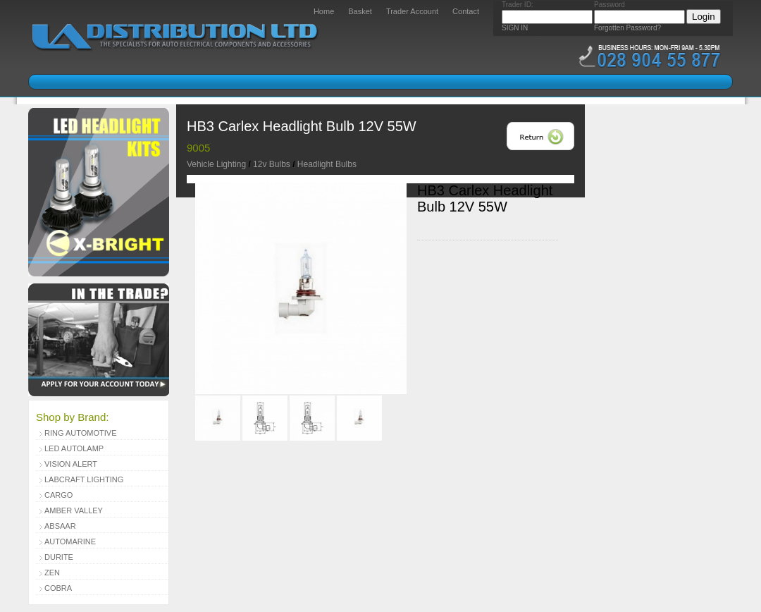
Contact (465, 11)
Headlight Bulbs (327, 164)
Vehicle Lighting (216, 164)
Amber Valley (73, 510)
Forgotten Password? (627, 28)
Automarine (70, 541)
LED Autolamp (74, 448)
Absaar (60, 526)
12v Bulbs (271, 164)
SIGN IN (515, 28)
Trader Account (412, 11)
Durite (58, 557)
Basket (360, 11)
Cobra (58, 588)
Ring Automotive (80, 433)
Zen (52, 572)
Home (324, 11)
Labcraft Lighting (83, 479)
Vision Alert (70, 464)
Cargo (58, 495)
